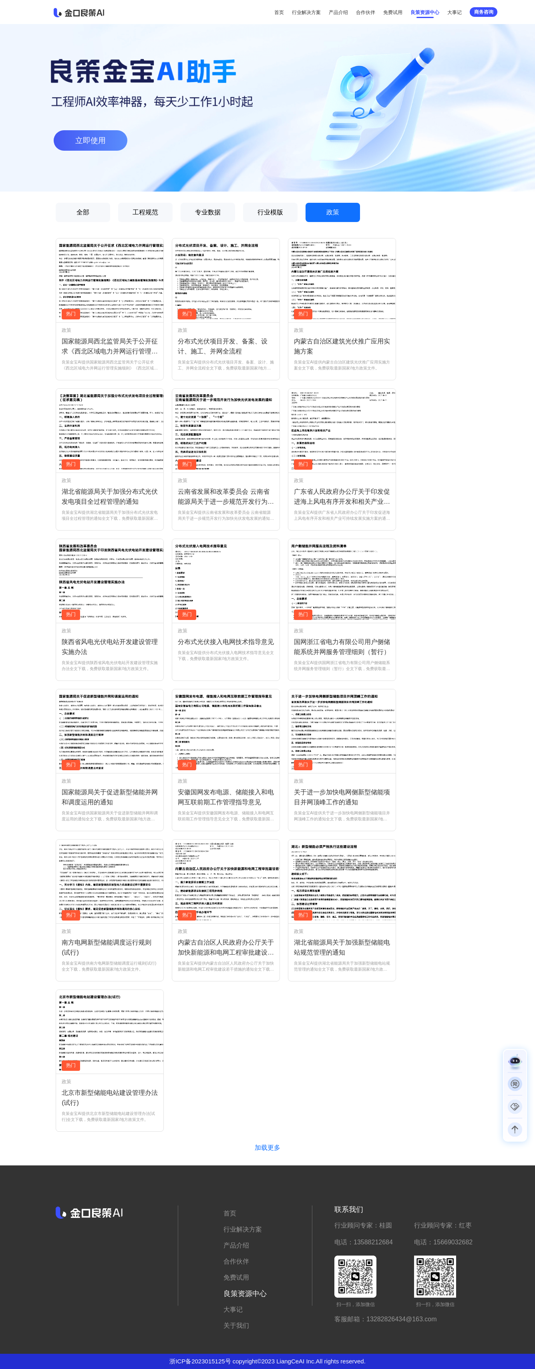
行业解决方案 (306, 12)
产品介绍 (338, 12)
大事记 (454, 12)
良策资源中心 (424, 12)
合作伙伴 (365, 12)
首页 (279, 12)
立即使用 (90, 140)
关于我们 (236, 1325)
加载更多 (267, 1147)
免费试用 (392, 12)
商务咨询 (483, 12)
